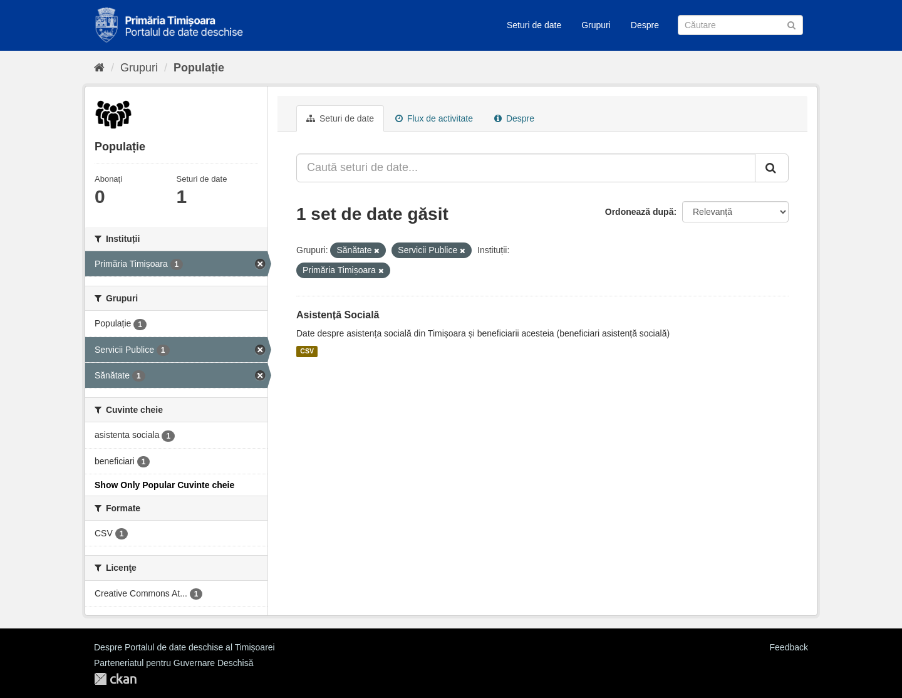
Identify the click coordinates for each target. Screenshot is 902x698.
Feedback (789, 647)
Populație (199, 67)
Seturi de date (534, 25)
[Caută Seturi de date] (740, 25)
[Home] (99, 67)
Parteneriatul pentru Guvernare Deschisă (173, 663)
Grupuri (596, 25)
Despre (645, 25)
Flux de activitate (434, 118)
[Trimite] (791, 24)
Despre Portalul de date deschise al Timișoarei (184, 647)
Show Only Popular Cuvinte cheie (164, 485)
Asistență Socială (338, 315)
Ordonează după (639, 212)
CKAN (115, 678)
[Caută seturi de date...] (525, 168)
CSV (307, 351)
